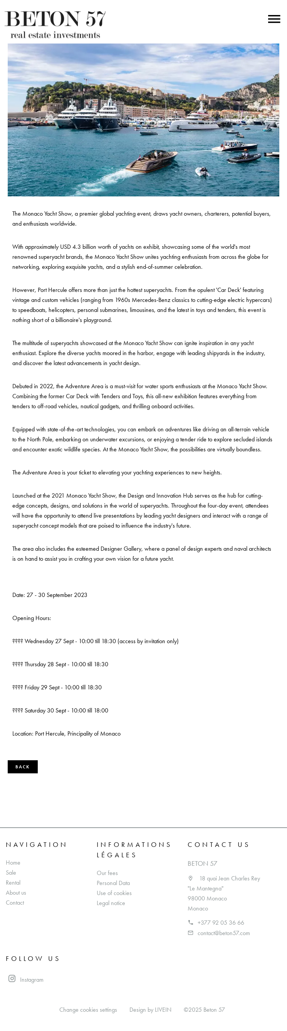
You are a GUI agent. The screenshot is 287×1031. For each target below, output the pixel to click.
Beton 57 (202, 863)
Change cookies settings (88, 1009)
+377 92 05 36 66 (221, 922)
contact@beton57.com (224, 933)
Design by (150, 1009)
